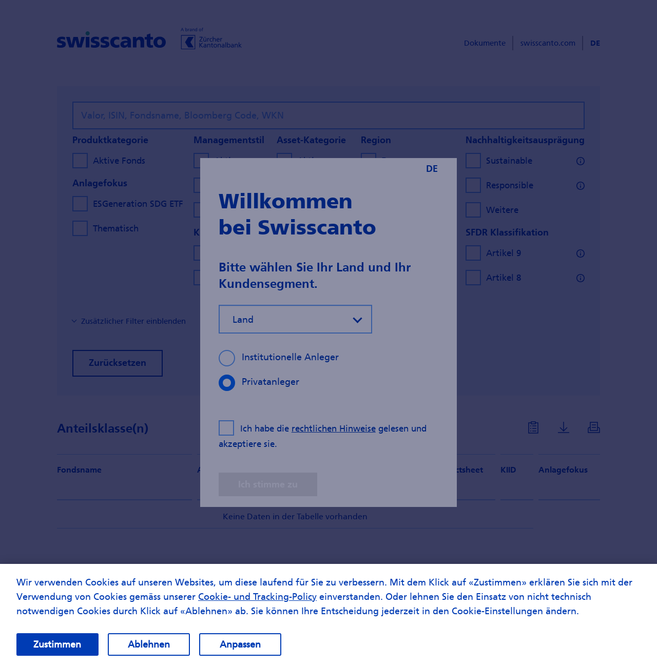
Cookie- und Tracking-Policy (257, 601)
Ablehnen (149, 649)
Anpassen (240, 649)
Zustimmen (57, 649)
